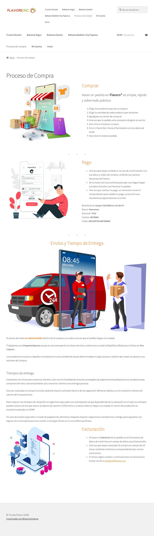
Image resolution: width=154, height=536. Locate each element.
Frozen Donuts (51, 9)
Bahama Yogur (68, 9)
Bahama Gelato (85, 9)
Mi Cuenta (100, 15)
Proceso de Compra (83, 15)
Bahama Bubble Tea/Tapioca (57, 15)
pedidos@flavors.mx (115, 460)
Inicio (47, 22)
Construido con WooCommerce (22, 518)
